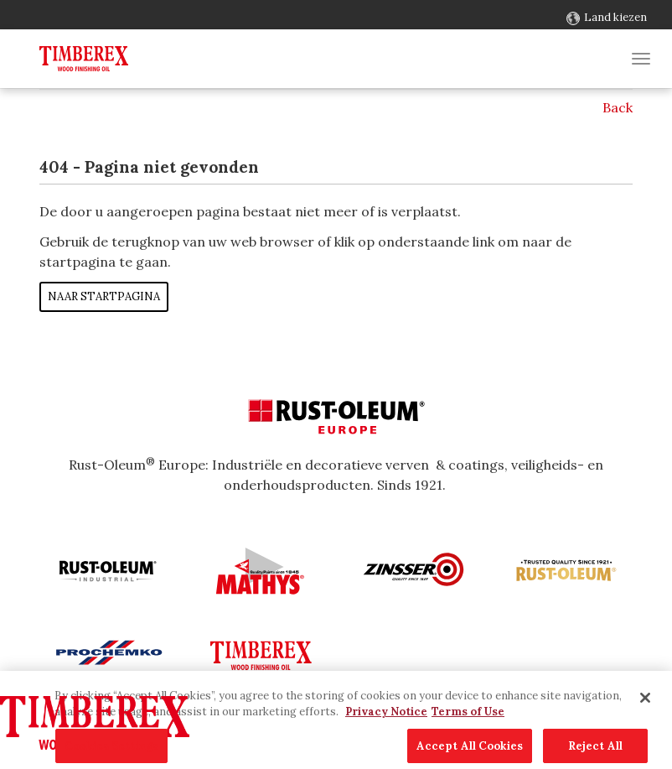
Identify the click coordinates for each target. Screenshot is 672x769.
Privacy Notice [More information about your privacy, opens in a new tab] (386, 729)
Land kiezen (615, 17)
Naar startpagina (104, 296)
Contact (36, 17)
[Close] (645, 714)
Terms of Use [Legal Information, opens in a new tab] (468, 729)
